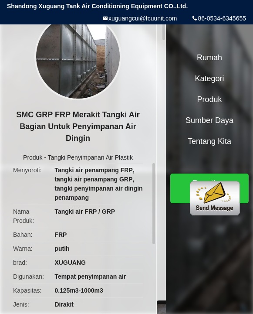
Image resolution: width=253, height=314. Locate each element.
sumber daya (209, 120)
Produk (32, 157)
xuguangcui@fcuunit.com (142, 18)
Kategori (209, 78)
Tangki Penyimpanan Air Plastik (90, 157)
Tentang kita (209, 141)
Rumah (209, 57)
